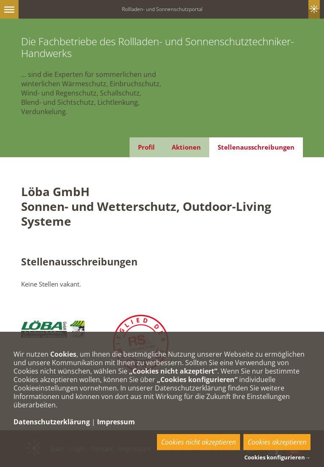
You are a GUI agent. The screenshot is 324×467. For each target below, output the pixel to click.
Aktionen (186, 147)
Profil (146, 147)
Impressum (116, 421)
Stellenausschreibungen (256, 147)
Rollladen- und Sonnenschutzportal (162, 9)
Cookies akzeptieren (277, 442)
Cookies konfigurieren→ (277, 457)
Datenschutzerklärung (52, 421)
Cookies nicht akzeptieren (198, 442)
